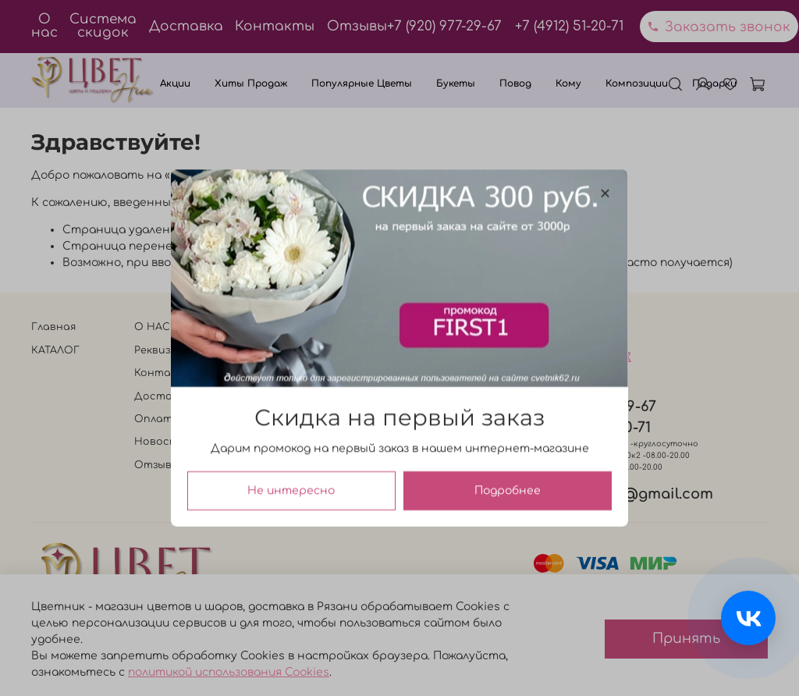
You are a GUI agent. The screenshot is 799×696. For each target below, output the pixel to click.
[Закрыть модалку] (605, 194)
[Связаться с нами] (748, 618)
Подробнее (507, 490)
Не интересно (291, 490)
